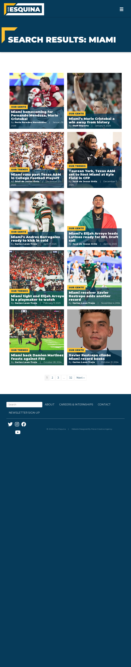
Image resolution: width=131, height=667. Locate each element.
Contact (104, 404)
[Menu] (121, 9)
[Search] (24, 404)
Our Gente (18, 106)
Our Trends (19, 169)
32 (70, 377)
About (50, 404)
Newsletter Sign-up (24, 412)
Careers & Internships (76, 404)
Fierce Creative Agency (101, 429)
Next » (80, 377)
